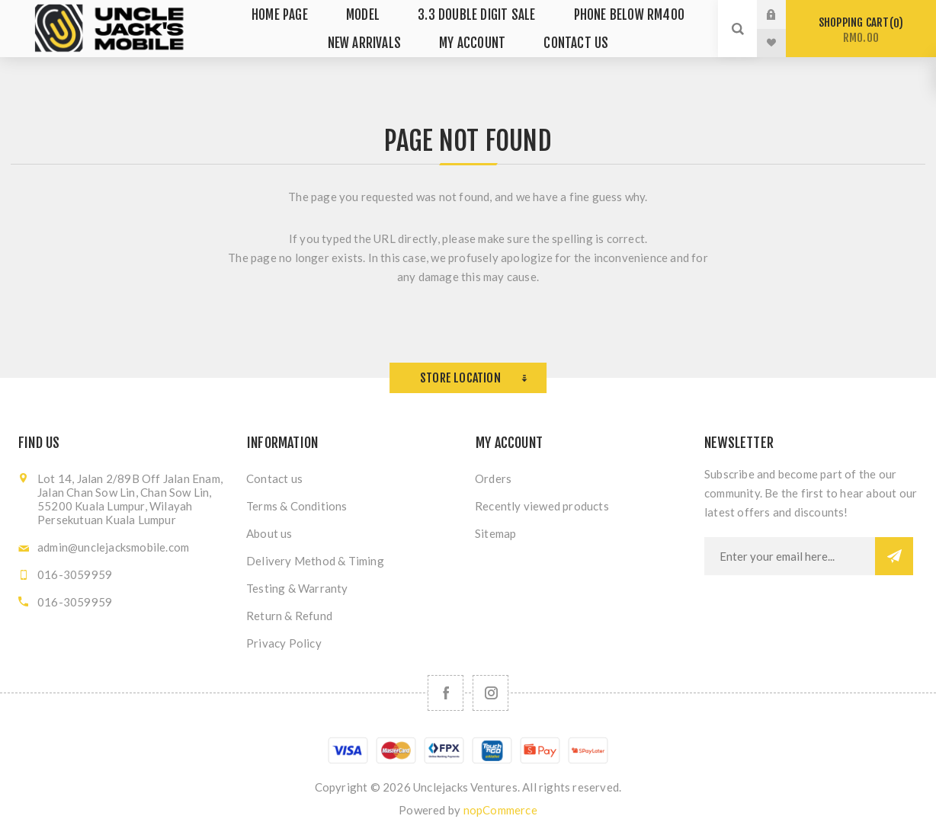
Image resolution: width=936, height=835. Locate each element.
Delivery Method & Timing (315, 561)
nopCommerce (500, 810)
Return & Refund (289, 615)
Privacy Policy (284, 643)
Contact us (274, 478)
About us (269, 533)
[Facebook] (445, 693)
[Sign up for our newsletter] (789, 556)
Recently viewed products (542, 506)
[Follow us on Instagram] (490, 693)
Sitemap (495, 533)
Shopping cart (861, 30)
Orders (493, 478)
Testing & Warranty (297, 588)
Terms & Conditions (297, 506)
